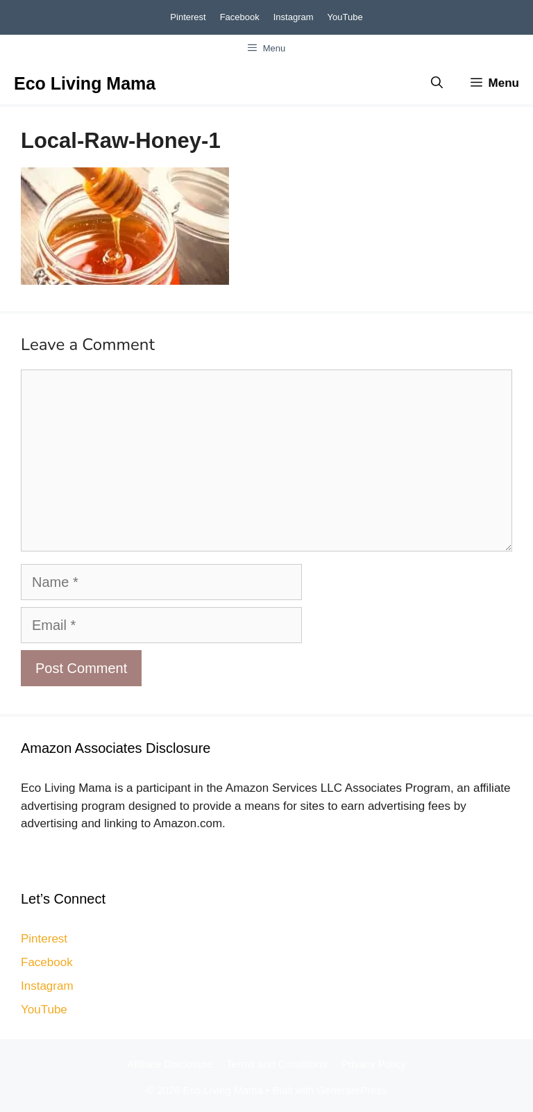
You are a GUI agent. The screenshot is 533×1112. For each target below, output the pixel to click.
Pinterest (187, 17)
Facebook (240, 17)
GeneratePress (351, 1090)
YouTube (345, 17)
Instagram (293, 17)
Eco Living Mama (84, 83)
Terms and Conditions (276, 1064)
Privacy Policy (373, 1064)
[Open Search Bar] (437, 83)
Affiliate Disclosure (169, 1064)
